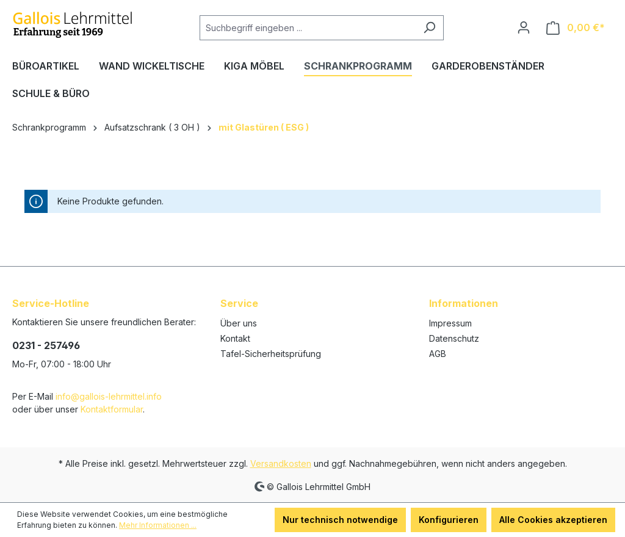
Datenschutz (454, 338)
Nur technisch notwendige (340, 519)
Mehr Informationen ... (158, 525)
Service (239, 303)
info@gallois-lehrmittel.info (109, 396)
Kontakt (235, 338)
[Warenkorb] (575, 27)
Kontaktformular (112, 409)
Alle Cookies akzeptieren (553, 519)
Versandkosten (280, 463)
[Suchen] (429, 27)
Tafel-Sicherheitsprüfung (270, 353)
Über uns (238, 323)
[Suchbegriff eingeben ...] (308, 27)
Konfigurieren (449, 519)
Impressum (450, 323)
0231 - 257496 (46, 345)
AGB (437, 353)
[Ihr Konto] (523, 27)
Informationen (463, 303)
